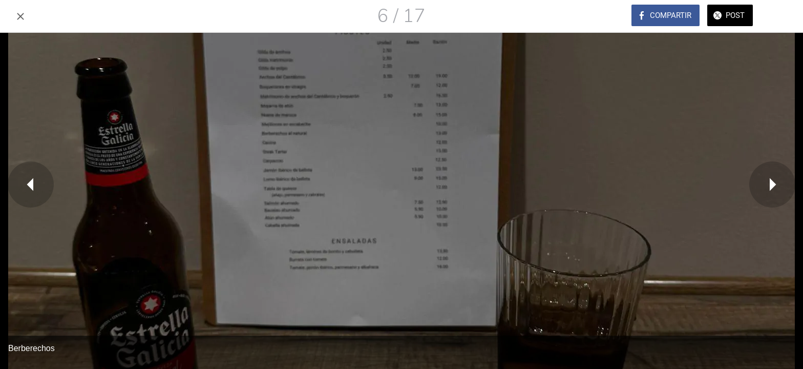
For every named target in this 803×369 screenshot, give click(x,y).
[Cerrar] (20, 16)
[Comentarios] (782, 16)
